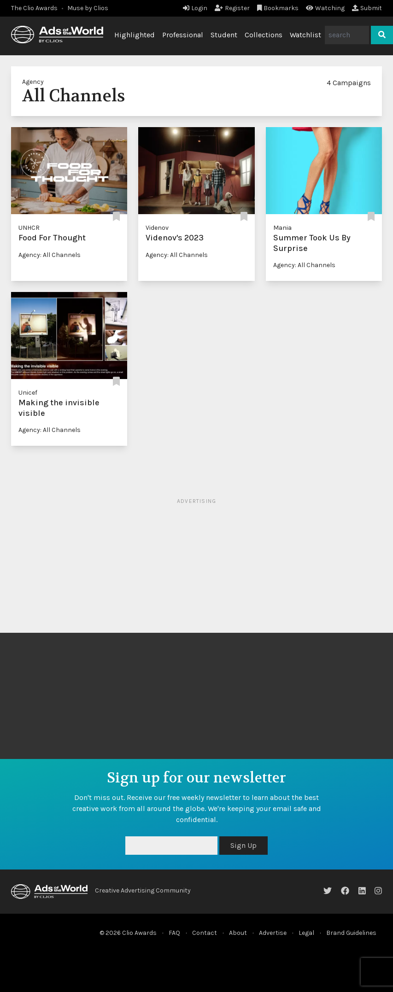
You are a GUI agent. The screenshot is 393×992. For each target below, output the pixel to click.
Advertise (273, 933)
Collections (263, 34)
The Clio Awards (34, 8)
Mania (282, 228)
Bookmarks (278, 8)
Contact (204, 933)
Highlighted (134, 34)
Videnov (157, 228)
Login (195, 8)
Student (224, 34)
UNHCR (29, 228)
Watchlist (305, 34)
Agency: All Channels (49, 255)
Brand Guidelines (351, 933)
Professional (182, 34)
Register (232, 8)
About (238, 933)
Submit (367, 8)
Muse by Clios (87, 8)
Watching (325, 8)
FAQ (174, 933)
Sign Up (243, 845)
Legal (306, 933)
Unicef (27, 393)
